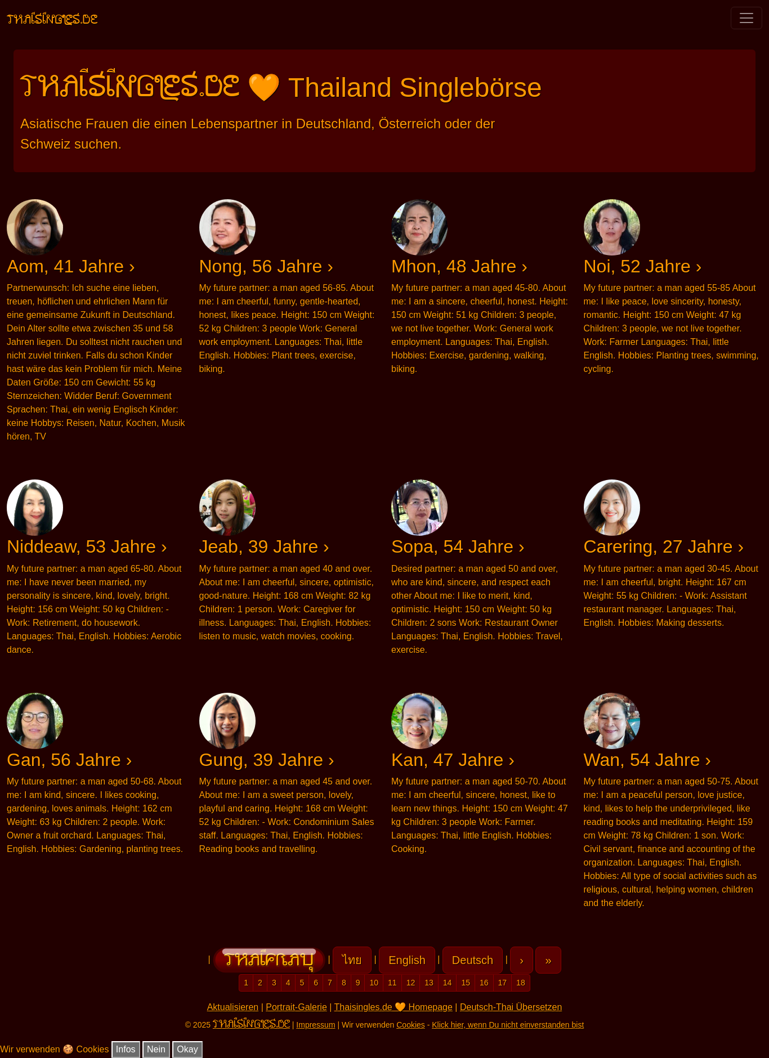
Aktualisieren (233, 1007)
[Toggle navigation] (746, 18)
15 (465, 982)
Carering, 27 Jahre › (664, 546)
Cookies (410, 1024)
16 (484, 982)
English (407, 960)
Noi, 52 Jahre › (643, 266)
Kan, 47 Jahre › (453, 760)
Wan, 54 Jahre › (647, 760)
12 (410, 982)
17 (502, 982)
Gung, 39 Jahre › (266, 760)
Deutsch (472, 960)
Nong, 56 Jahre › (266, 266)
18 (520, 982)
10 (373, 982)
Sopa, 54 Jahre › (458, 546)
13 (428, 982)
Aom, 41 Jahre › (71, 266)
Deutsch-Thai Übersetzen (511, 1007)
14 (447, 982)
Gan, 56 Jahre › (69, 760)
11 (392, 982)
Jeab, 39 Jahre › (264, 546)
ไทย (352, 960)
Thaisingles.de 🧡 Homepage (393, 1007)
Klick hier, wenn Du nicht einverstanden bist (508, 1024)
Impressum (315, 1024)
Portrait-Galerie (296, 1007)
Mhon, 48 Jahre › (459, 266)
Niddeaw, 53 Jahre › (87, 546)
